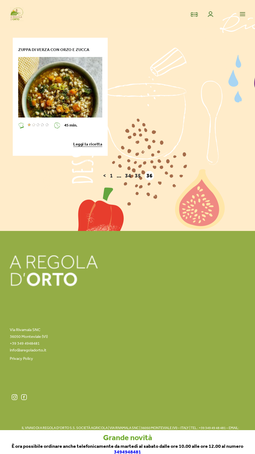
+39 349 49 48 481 (212, 428)
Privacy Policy (21, 358)
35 (138, 175)
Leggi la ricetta (87, 144)
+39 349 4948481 (25, 343)
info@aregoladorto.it (28, 350)
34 (128, 175)
